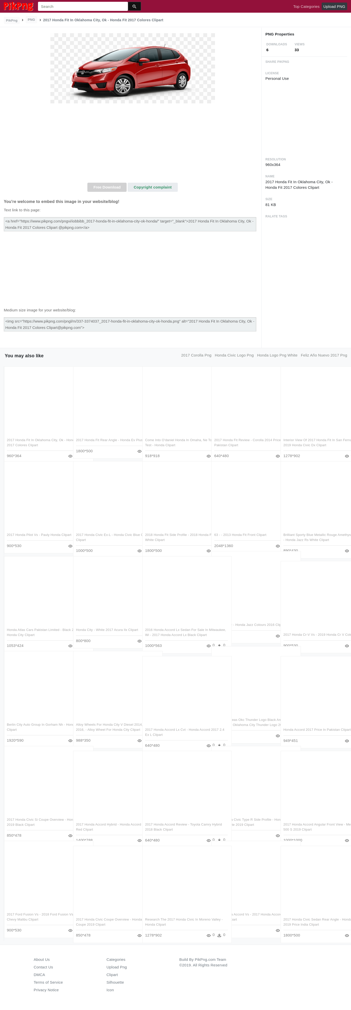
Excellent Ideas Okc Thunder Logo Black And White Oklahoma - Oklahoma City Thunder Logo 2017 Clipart (244, 720)
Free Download (107, 187)
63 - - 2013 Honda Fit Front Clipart (240, 530)
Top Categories (306, 6)
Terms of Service (48, 982)
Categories (116, 959)
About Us (42, 959)
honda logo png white (277, 355)
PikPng (12, 20)
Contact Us (43, 967)
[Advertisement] (132, 144)
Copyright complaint (153, 187)
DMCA (39, 974)
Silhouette (115, 982)
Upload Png (117, 967)
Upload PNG (334, 6)
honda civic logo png (234, 355)
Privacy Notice (46, 990)
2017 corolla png (196, 355)
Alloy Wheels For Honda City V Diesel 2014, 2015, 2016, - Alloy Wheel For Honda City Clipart (104, 725)
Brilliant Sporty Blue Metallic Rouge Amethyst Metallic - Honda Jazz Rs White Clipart (310, 535)
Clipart (112, 974)
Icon (110, 990)
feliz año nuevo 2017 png (324, 355)
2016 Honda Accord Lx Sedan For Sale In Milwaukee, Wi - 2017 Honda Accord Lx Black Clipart (174, 630)
